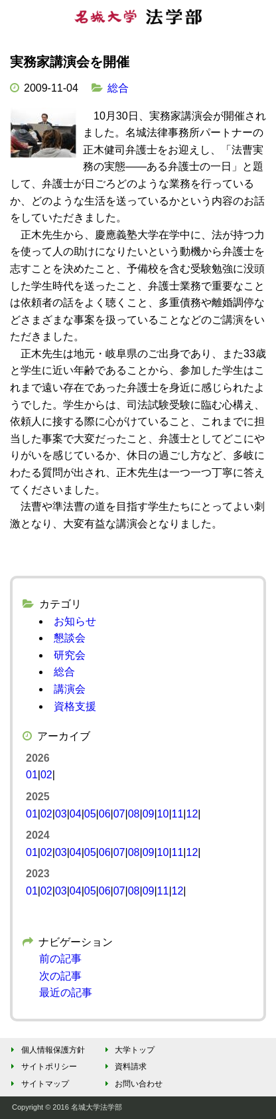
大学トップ (128, 1050)
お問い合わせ (132, 1083)
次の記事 (60, 976)
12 (192, 813)
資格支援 (75, 706)
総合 (118, 88)
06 (105, 813)
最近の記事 (65, 992)
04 (76, 813)
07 (119, 813)
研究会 (70, 655)
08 (134, 813)
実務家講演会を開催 (69, 61)
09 (149, 813)
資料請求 (124, 1066)
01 (32, 774)
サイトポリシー (42, 1066)
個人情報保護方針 (46, 1050)
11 (178, 813)
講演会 (70, 689)
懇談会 (70, 638)
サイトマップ (38, 1083)
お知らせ (75, 621)
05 (90, 813)
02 (46, 774)
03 (61, 813)
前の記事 (60, 958)
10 (163, 813)
